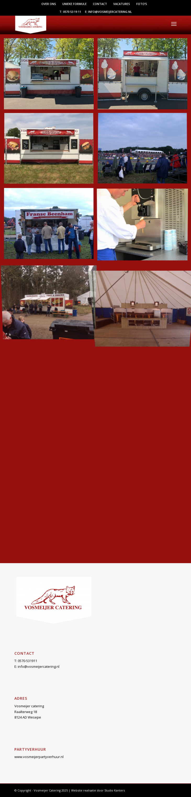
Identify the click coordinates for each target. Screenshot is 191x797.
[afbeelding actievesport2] (51, 75)
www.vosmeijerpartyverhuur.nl (39, 756)
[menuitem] (49, 4)
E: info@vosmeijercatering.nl (108, 12)
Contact (100, 4)
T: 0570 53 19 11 (70, 12)
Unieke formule (74, 4)
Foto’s (141, 4)
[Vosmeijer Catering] (79, 23)
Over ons (48, 4)
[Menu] (174, 24)
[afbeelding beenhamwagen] (51, 150)
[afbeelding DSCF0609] (51, 225)
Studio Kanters (114, 790)
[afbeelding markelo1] (51, 300)
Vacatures (121, 4)
